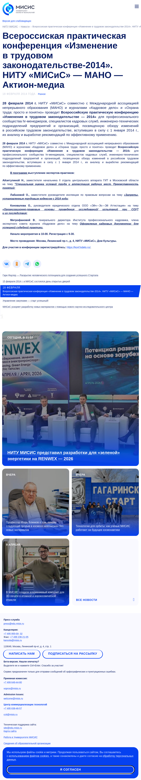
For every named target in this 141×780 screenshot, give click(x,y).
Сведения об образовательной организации (27, 743)
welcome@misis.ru (13, 698)
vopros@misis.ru (12, 688)
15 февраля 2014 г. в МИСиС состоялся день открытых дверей (36, 281)
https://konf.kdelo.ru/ (78, 247)
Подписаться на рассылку (72, 653)
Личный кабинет (129, 6)
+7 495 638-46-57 (13, 708)
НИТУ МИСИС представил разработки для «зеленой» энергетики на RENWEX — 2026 (63, 455)
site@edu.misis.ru (13, 728)
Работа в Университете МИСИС (20, 737)
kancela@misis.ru (13, 640)
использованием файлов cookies (29, 756)
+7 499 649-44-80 (13, 682)
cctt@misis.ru (10, 714)
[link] (6, 264)
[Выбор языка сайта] (121, 5)
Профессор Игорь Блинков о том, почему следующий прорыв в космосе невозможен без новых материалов (34, 526)
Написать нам (22, 653)
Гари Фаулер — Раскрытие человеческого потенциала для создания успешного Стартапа (50, 275)
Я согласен (70, 770)
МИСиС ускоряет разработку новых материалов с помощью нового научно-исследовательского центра (58, 306)
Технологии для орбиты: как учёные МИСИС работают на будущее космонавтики (103, 528)
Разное (42, 94)
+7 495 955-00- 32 (13, 633)
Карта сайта (10, 731)
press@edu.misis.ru (14, 623)
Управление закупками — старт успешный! (25, 300)
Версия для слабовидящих (16, 21)
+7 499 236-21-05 (19, 637)
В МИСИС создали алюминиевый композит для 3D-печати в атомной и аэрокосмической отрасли (35, 596)
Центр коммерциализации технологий (25, 704)
